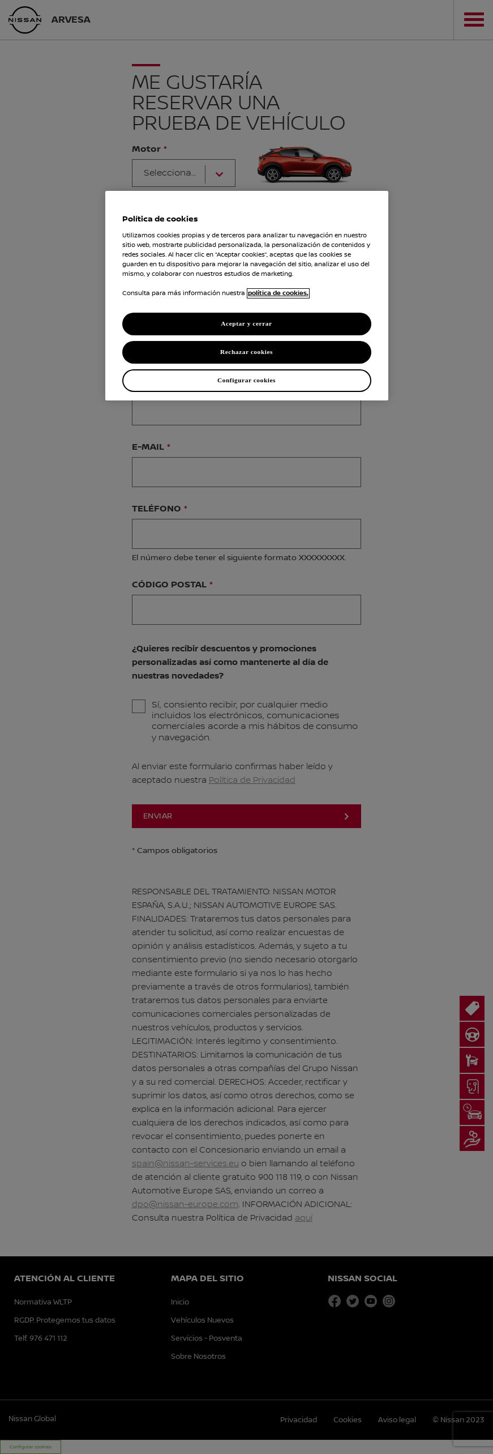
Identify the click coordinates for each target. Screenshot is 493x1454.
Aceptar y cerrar (246, 323)
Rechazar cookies (246, 351)
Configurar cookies (246, 380)
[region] (246, 295)
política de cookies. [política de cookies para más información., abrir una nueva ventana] (278, 293)
